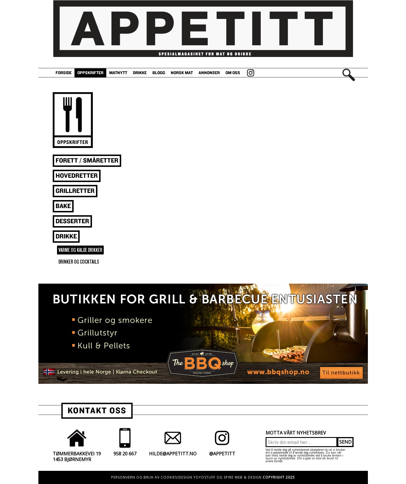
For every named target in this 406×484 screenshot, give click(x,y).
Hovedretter (77, 176)
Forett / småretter (87, 160)
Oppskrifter (90, 73)
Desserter (72, 221)
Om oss (232, 73)
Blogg (158, 73)
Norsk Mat (182, 73)
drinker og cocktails (78, 262)
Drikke (140, 73)
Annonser (209, 73)
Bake (63, 206)
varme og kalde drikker (80, 250)
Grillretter (75, 191)
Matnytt (118, 73)
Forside (64, 73)
